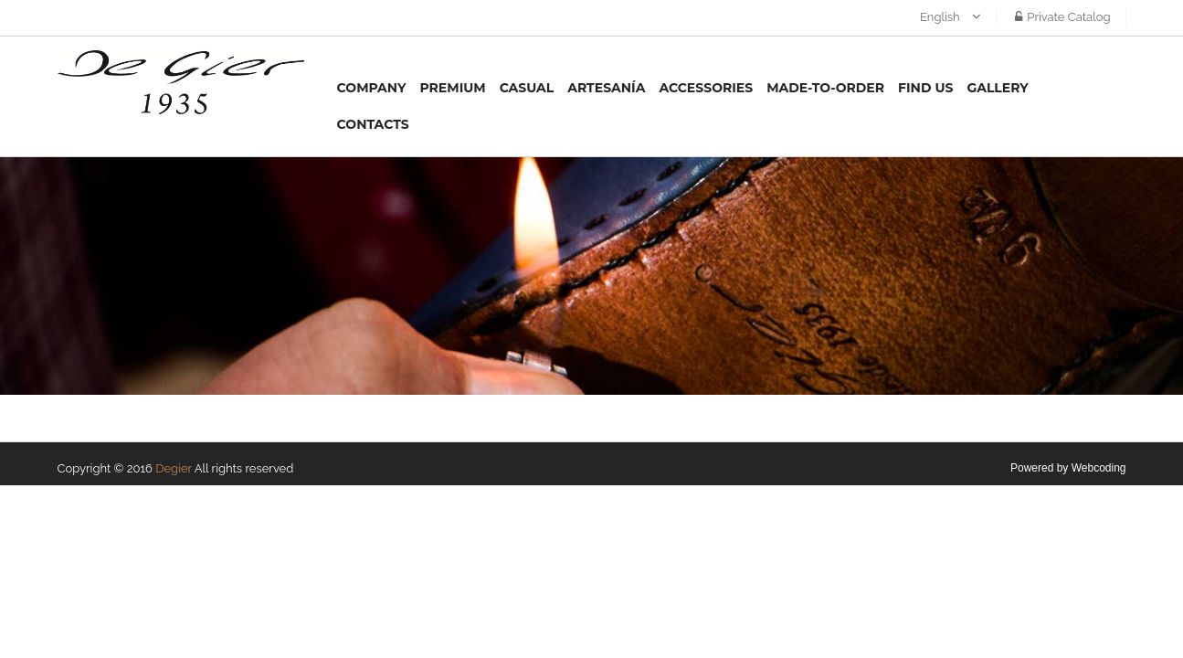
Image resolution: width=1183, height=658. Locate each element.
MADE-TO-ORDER (825, 88)
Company (372, 88)
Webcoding (1099, 468)
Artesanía (606, 88)
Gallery (997, 88)
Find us (925, 88)
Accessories (706, 88)
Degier (173, 468)
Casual (527, 88)
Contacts (373, 124)
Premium (452, 88)
